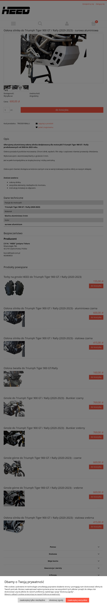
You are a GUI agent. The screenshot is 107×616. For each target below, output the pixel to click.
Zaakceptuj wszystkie (77, 600)
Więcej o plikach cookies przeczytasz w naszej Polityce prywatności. (32, 594)
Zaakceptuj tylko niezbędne (32, 600)
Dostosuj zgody (56, 600)
